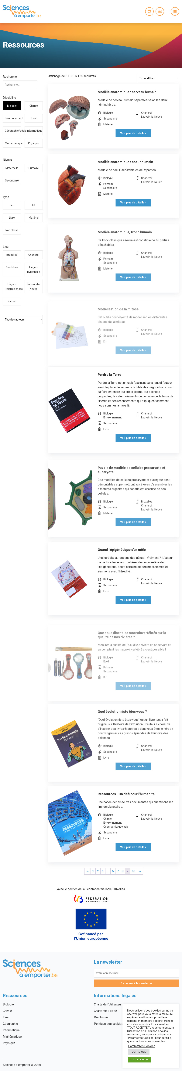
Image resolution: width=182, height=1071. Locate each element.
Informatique (34, 130)
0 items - (149, 11)
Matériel (34, 217)
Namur (12, 301)
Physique (33, 143)
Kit (33, 205)
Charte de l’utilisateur (108, 1004)
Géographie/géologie (13, 130)
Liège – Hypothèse (33, 269)
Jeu (12, 205)
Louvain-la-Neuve (33, 286)
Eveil (33, 118)
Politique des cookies (108, 1024)
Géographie (10, 1024)
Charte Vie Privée (105, 1011)
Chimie (33, 105)
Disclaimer (101, 1017)
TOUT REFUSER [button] (138, 1051)
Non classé (11, 230)
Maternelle (11, 168)
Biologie (12, 105)
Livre (12, 217)
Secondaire (12, 180)
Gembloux (12, 267)
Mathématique (13, 143)
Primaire (34, 168)
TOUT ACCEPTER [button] (139, 1059)
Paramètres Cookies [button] (141, 1046)
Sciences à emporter (22, 11)
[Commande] (158, 78)
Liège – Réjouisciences (13, 286)
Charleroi (33, 254)
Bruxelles (11, 254)
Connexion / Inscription (160, 11)
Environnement (13, 118)
